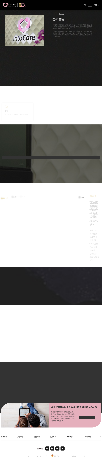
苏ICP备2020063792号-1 (42, 456)
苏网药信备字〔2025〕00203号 (78, 456)
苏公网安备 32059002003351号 (61, 456)
